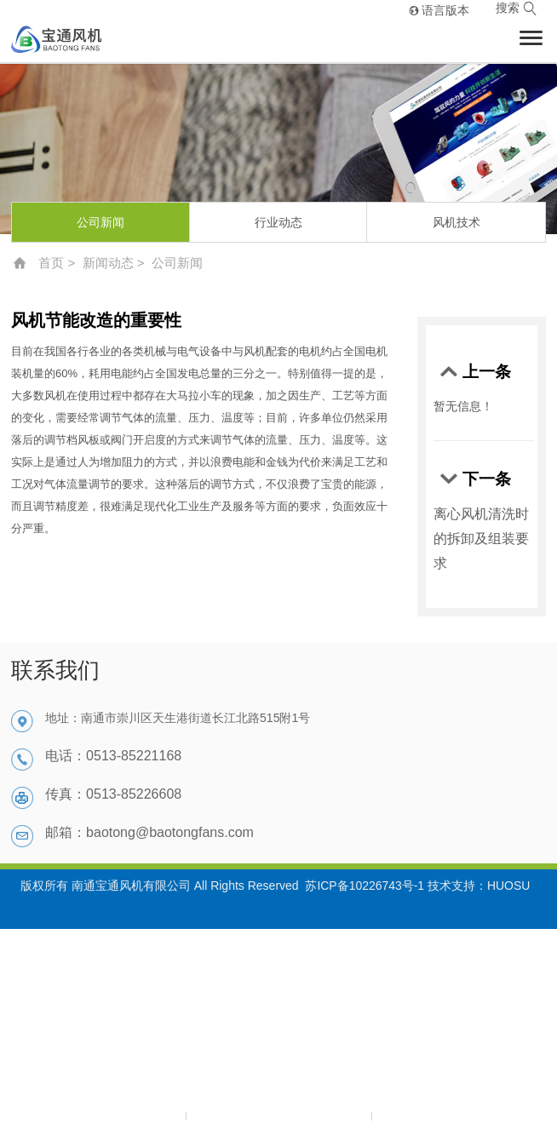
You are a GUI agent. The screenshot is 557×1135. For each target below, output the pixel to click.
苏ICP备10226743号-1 (364, 885)
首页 (51, 262)
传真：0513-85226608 (113, 794)
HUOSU (509, 885)
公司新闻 (100, 222)
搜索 (516, 9)
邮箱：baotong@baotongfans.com (149, 832)
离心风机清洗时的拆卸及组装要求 (481, 538)
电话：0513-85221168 (113, 755)
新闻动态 (108, 262)
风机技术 (456, 222)
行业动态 (278, 222)
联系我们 (55, 670)
